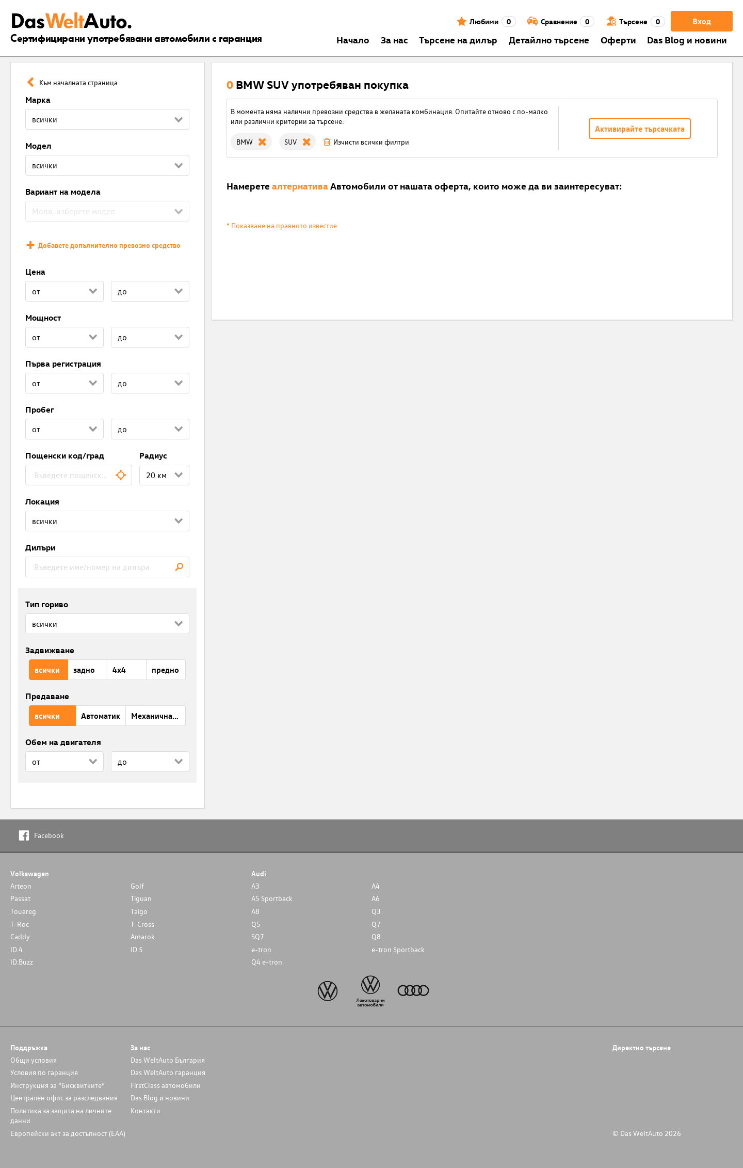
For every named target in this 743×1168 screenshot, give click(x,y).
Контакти (145, 1110)
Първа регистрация (63, 363)
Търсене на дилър (458, 39)
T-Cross (142, 924)
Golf (137, 886)
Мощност (43, 317)
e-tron (261, 949)
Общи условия (33, 1060)
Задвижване (49, 650)
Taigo (139, 911)
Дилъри (40, 547)
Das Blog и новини (687, 39)
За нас (394, 39)
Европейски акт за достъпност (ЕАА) (67, 1133)
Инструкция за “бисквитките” (57, 1085)
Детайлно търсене (549, 39)
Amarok (143, 936)
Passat (20, 898)
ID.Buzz (21, 962)
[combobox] (78, 475)
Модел (38, 145)
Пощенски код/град (64, 455)
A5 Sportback (272, 898)
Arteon (20, 886)
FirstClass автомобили (166, 1085)
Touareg (23, 911)
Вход (701, 21)
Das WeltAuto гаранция (168, 1072)
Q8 (376, 936)
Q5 (256, 924)
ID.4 (16, 949)
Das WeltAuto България (168, 1060)
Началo (352, 39)
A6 (376, 898)
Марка (38, 99)
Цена (35, 271)
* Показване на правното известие (282, 225)
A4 (376, 886)
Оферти (618, 39)
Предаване (47, 696)
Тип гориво (46, 604)
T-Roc (19, 924)
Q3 (376, 911)
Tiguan (141, 898)
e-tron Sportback (398, 949)
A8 (255, 911)
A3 (255, 886)
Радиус (153, 455)
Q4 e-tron (266, 962)
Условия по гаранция (44, 1072)
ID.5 (137, 949)
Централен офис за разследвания (64, 1097)
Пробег (39, 409)
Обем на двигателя (63, 742)
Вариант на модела (63, 191)
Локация (42, 501)
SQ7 (257, 936)
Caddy (20, 936)
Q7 (376, 924)
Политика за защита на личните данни (60, 1115)
